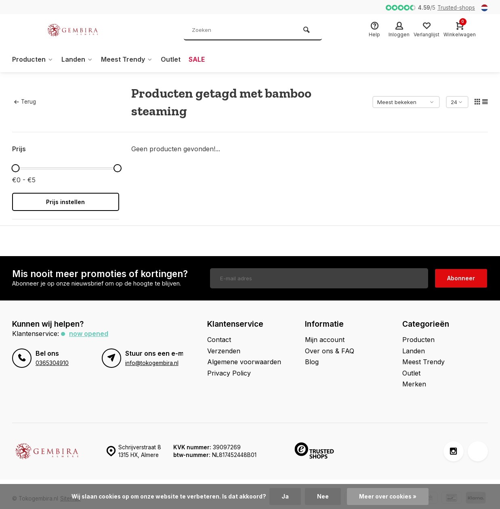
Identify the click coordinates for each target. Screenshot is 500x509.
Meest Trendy (127, 59)
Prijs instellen (65, 201)
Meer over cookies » (387, 496)
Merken (414, 384)
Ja (285, 496)
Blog (312, 362)
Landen (77, 59)
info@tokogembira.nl (152, 363)
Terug (25, 101)
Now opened (88, 334)
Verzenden (223, 351)
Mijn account (325, 340)
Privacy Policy (229, 373)
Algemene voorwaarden (244, 362)
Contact (219, 340)
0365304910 (52, 363)
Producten (32, 59)
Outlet (171, 59)
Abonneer (461, 278)
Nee (323, 496)
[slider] (16, 168)
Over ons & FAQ (329, 351)
